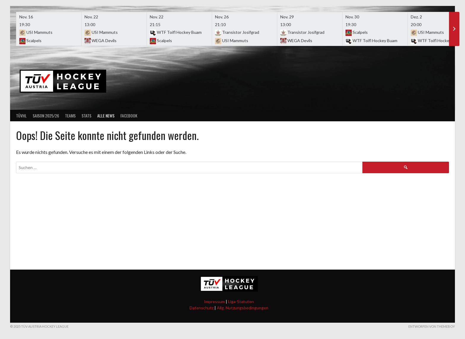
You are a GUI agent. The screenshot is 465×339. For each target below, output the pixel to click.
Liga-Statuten (241, 301)
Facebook (128, 115)
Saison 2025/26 (46, 115)
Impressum (214, 301)
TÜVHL (21, 115)
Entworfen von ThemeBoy (431, 326)
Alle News (105, 115)
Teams (70, 115)
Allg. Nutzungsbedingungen (242, 307)
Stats (86, 115)
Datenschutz (201, 307)
